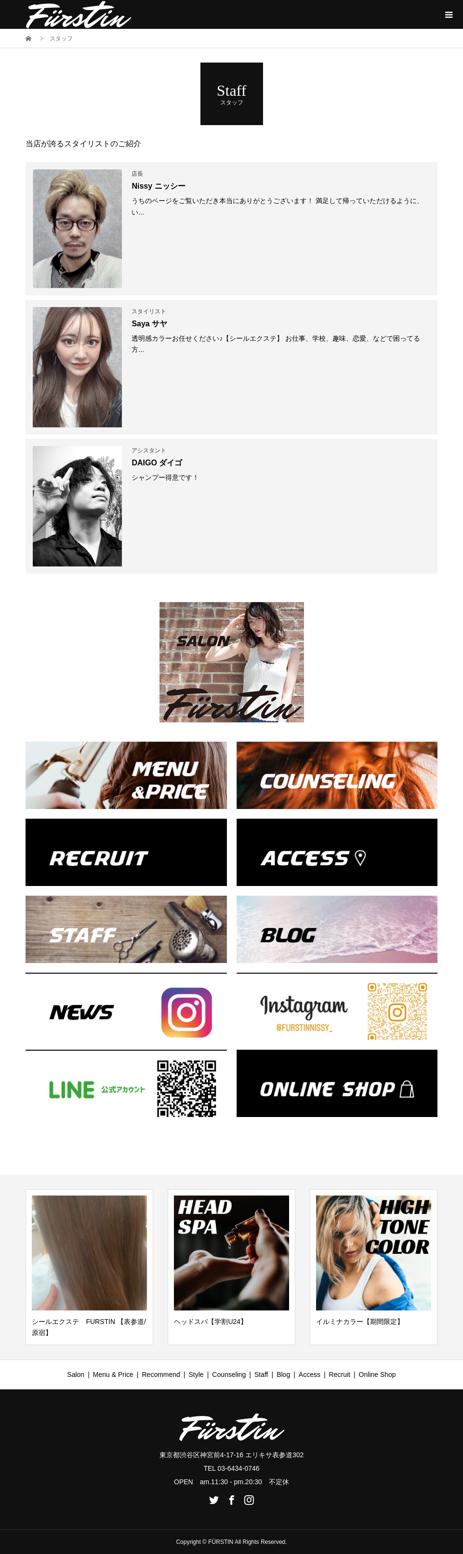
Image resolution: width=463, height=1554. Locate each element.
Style (196, 1374)
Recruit (339, 1374)
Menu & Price (113, 1374)
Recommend (161, 1374)
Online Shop (377, 1374)
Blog (283, 1374)
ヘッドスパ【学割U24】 (210, 1321)
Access (309, 1374)
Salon (75, 1374)
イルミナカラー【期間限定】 (360, 1321)
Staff (261, 1374)
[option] (89, 1267)
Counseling (229, 1374)
